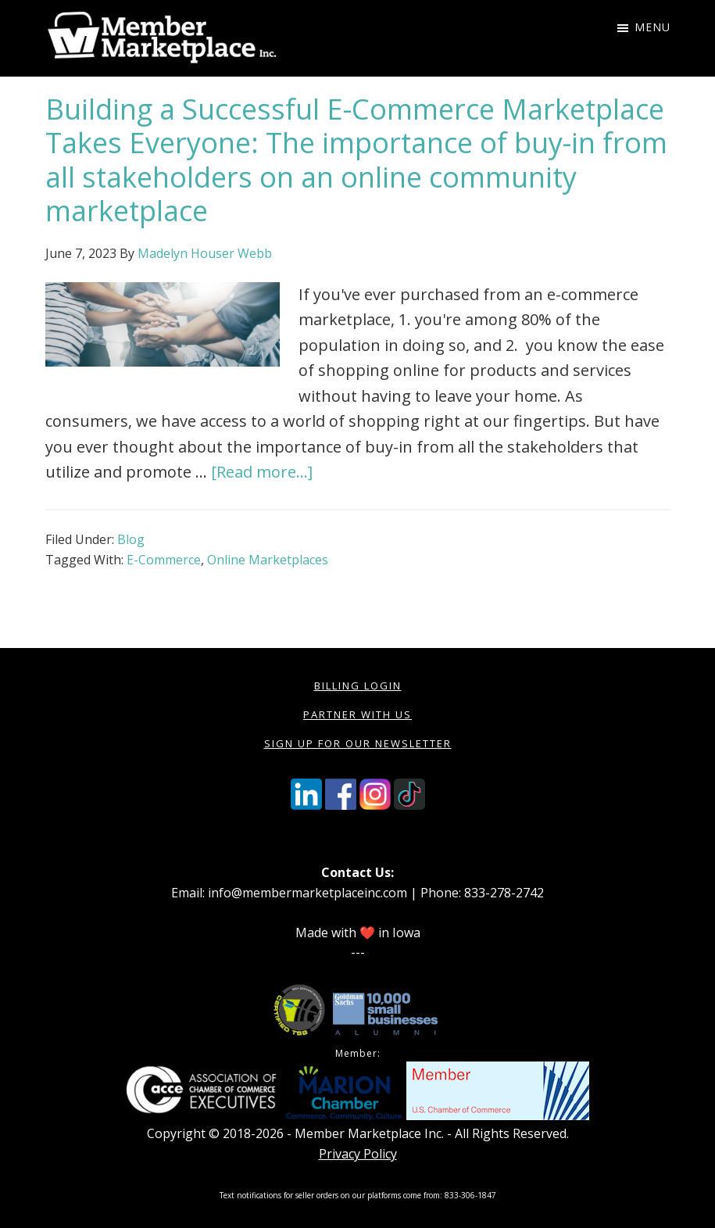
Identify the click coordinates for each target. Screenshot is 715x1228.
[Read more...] (262, 471)
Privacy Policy (358, 1153)
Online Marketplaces (267, 559)
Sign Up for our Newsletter (358, 743)
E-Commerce (164, 559)
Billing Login (358, 685)
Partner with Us (357, 714)
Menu (652, 27)
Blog (131, 539)
